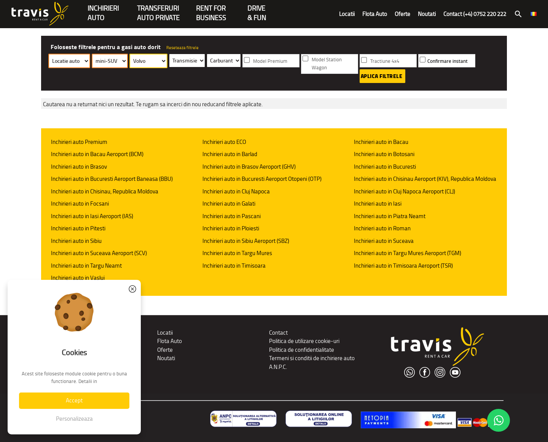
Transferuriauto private (158, 9)
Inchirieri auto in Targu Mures (237, 253)
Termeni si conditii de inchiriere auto (312, 358)
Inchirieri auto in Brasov (79, 166)
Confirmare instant (447, 61)
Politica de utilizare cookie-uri (304, 341)
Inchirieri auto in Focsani (80, 203)
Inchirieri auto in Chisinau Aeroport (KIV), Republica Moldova (425, 179)
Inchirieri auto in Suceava (384, 241)
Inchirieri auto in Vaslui (78, 277)
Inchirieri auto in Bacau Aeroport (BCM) (97, 154)
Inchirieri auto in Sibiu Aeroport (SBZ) (245, 241)
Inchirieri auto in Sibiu (76, 241)
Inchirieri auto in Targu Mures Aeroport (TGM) (407, 253)
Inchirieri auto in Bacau (381, 142)
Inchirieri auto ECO (224, 142)
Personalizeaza (74, 418)
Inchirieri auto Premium (79, 142)
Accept (74, 400)
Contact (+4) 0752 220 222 (474, 14)
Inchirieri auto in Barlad (229, 154)
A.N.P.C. (278, 367)
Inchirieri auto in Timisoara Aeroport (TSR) (403, 265)
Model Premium (270, 61)
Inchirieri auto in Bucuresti (385, 166)
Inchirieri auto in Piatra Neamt (389, 216)
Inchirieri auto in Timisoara (234, 265)
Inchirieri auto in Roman (382, 228)
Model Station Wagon (327, 64)
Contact (278, 332)
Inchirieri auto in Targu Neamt (86, 265)
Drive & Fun (256, 9)
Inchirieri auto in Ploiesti (230, 228)
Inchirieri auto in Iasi (377, 203)
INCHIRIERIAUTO (103, 9)
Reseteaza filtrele (182, 48)
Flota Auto (374, 14)
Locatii (347, 14)
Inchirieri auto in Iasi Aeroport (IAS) (92, 216)
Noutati (427, 14)
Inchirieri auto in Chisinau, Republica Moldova (104, 191)
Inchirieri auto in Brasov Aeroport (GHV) (249, 166)
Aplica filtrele (382, 76)
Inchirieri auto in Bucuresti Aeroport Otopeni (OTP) (262, 179)
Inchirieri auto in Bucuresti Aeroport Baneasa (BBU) (112, 179)
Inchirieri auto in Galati (228, 203)
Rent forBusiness (211, 9)
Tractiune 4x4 (384, 61)
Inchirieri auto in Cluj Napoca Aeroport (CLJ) (404, 191)
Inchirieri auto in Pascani (231, 216)
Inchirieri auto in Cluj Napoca (236, 191)
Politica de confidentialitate (301, 349)
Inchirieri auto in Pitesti (78, 228)
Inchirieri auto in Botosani (384, 154)
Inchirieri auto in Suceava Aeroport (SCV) (99, 253)
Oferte (402, 14)
